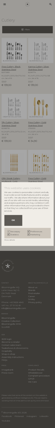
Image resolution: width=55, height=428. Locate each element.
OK (13, 220)
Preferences (36, 231)
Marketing (35, 234)
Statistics (14, 234)
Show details (9, 240)
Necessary (15, 231)
